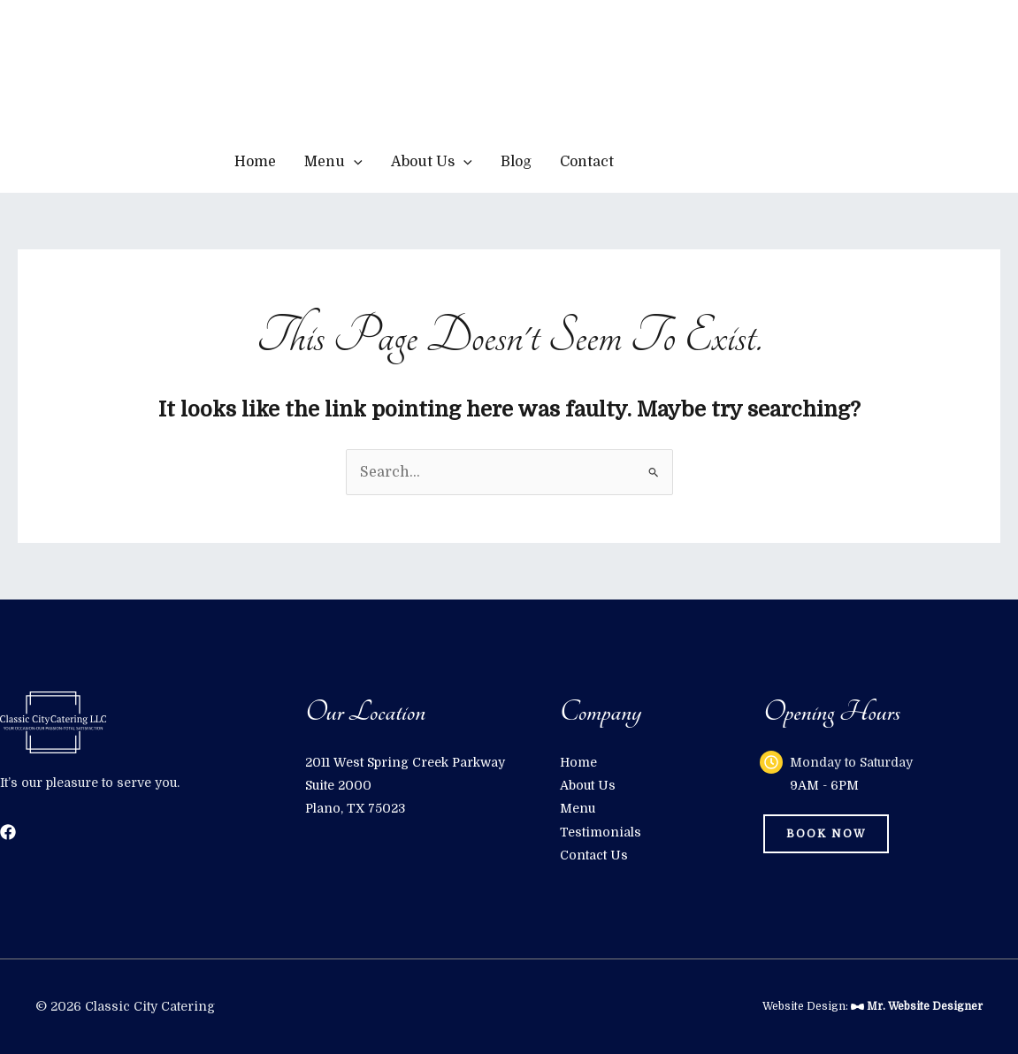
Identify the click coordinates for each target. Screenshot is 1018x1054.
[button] (722, 162)
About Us (431, 162)
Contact (587, 162)
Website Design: (872, 1006)
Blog (516, 162)
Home (255, 162)
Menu (333, 162)
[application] (354, 162)
